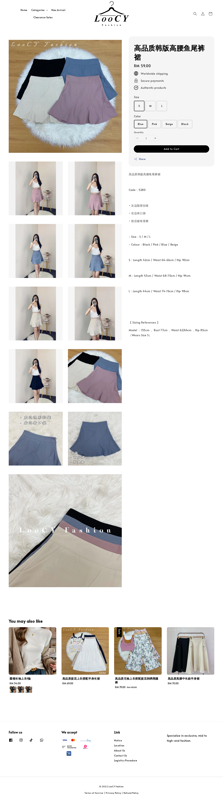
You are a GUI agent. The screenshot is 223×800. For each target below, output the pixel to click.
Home (24, 10)
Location (119, 745)
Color (137, 116)
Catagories (38, 10)
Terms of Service (93, 792)
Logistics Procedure (125, 760)
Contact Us (120, 755)
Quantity (138, 132)
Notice (118, 740)
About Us (119, 750)
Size (136, 97)
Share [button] (140, 159)
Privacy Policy (113, 792)
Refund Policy (131, 792)
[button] (195, 14)
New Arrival (58, 10)
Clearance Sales (43, 17)
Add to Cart (171, 149)
